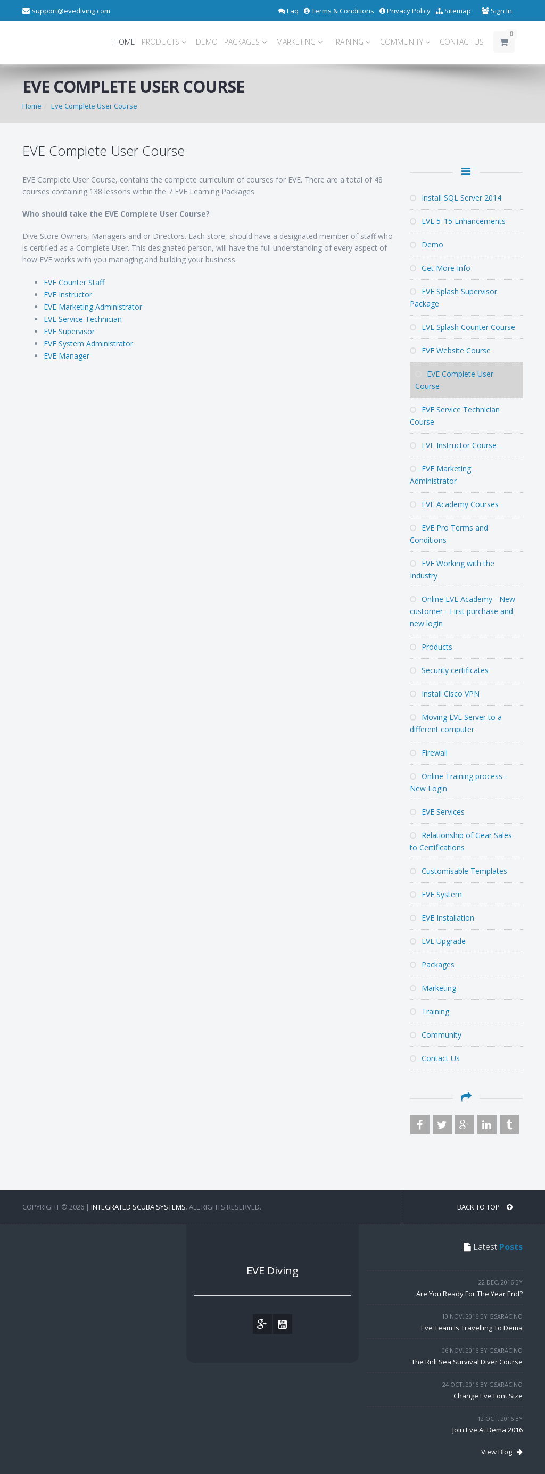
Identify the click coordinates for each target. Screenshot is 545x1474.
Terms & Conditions (339, 10)
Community (435, 1035)
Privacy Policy (405, 10)
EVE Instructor (68, 294)
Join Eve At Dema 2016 (487, 1430)
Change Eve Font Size (488, 1396)
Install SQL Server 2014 (455, 198)
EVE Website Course (450, 350)
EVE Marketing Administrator (93, 307)
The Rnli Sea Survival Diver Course (467, 1362)
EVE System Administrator (88, 343)
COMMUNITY (406, 42)
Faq (288, 10)
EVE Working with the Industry (452, 569)
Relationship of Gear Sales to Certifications (461, 841)
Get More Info (440, 268)
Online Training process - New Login (458, 782)
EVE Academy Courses (454, 504)
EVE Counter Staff (74, 282)
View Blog (502, 1451)
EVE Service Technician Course (455, 415)
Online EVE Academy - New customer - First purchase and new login (462, 611)
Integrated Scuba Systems (138, 1207)
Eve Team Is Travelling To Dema (472, 1327)
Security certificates (449, 670)
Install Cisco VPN (445, 694)
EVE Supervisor (69, 331)
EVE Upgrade (438, 941)
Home (32, 106)
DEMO (207, 42)
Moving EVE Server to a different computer (456, 723)
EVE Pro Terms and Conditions (449, 534)
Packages (432, 964)
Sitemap (453, 10)
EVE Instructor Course (453, 445)
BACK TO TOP (485, 1207)
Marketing (433, 988)
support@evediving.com (71, 10)
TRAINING (353, 42)
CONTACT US (462, 42)
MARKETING (301, 42)
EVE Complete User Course (454, 380)
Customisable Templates (458, 871)
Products (431, 647)
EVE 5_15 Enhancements (458, 221)
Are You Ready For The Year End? (469, 1293)
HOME (124, 42)
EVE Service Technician (83, 319)
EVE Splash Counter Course (462, 327)
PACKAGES (247, 42)
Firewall (429, 753)
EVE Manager (66, 356)
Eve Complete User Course (94, 106)
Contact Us (435, 1058)
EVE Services (437, 812)
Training (429, 1011)
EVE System (436, 894)
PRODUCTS (165, 42)
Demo (426, 244)
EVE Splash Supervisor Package (453, 297)
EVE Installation (442, 918)
